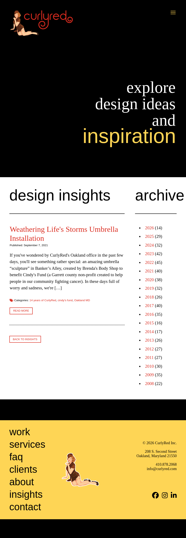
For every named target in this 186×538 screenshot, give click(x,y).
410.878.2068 (166, 483)
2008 (149, 383)
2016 (149, 314)
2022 (149, 262)
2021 (149, 270)
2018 (149, 297)
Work (19, 450)
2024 (149, 245)
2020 (149, 279)
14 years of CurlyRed (105, 362)
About (21, 500)
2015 (149, 322)
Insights (26, 512)
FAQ (16, 475)
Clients (23, 487)
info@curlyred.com (162, 487)
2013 (149, 340)
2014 (149, 331)
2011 (149, 357)
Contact (25, 525)
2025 (149, 236)
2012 (149, 348)
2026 (149, 227)
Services (27, 462)
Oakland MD (96, 365)
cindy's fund (79, 365)
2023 (149, 253)
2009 (149, 374)
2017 (149, 305)
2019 (149, 288)
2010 (149, 366)
